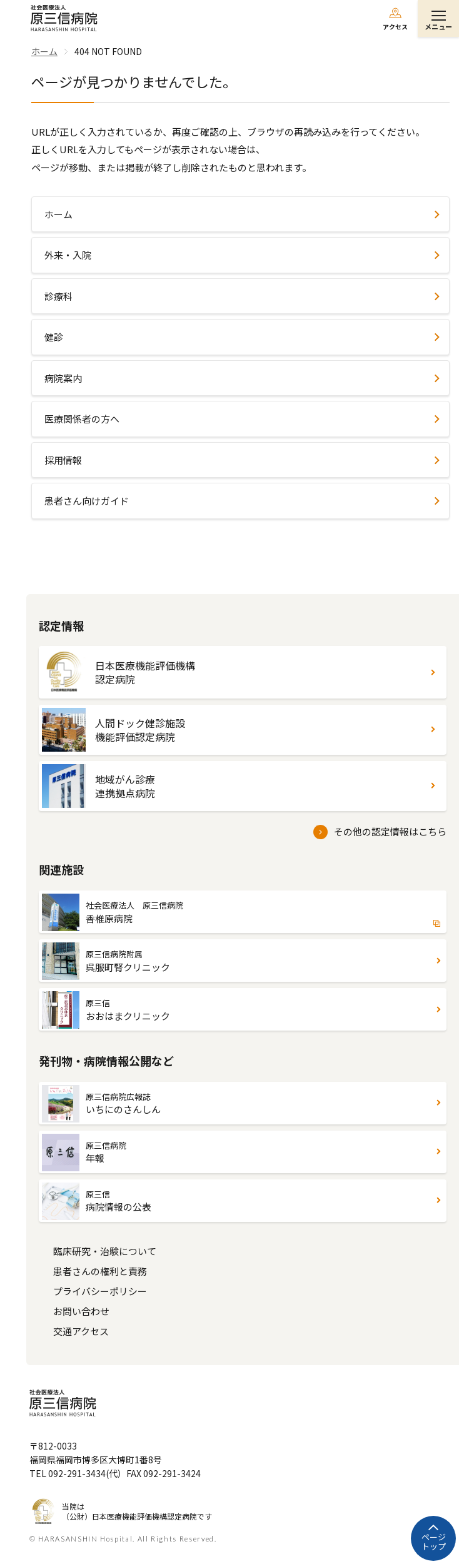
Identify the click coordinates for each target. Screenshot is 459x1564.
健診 (53, 336)
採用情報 (63, 460)
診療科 (58, 296)
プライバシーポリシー (100, 1291)
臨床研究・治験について (104, 1251)
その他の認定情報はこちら (390, 831)
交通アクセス (81, 1331)
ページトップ (433, 1542)
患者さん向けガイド (86, 500)
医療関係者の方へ (81, 418)
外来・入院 (67, 254)
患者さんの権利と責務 (100, 1271)
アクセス (395, 26)
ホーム (58, 214)
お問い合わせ (81, 1311)
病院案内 (63, 378)
